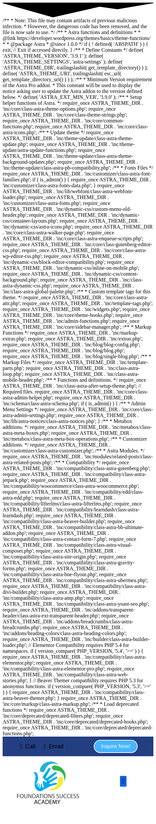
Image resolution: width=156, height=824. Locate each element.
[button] (116, 746)
